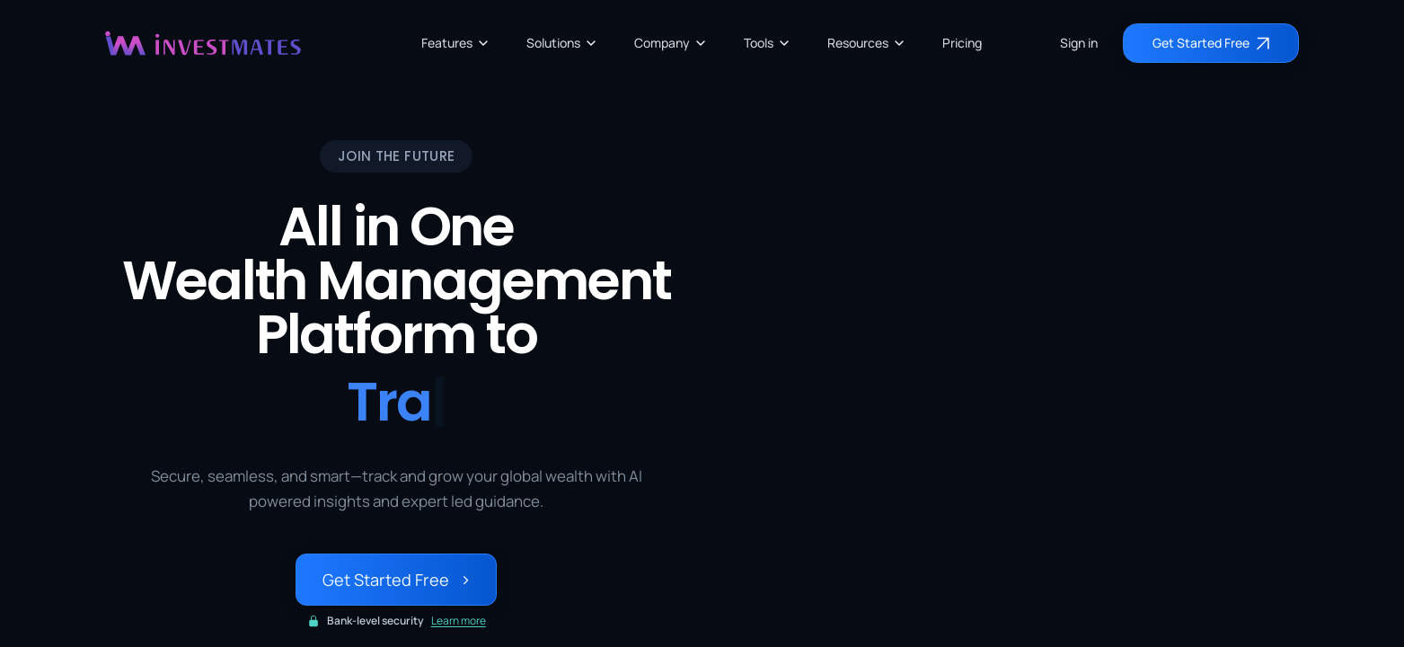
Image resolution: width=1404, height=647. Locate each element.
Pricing (962, 42)
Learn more (458, 620)
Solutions (562, 42)
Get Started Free (396, 579)
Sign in (1079, 42)
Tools (767, 42)
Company (671, 42)
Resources (866, 42)
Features (455, 42)
